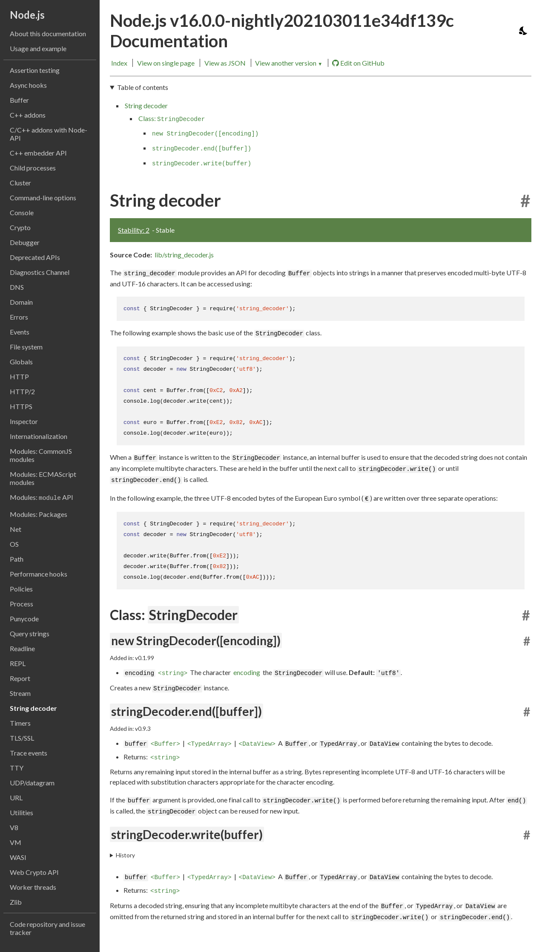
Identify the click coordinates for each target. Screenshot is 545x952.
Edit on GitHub (358, 63)
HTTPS (21, 406)
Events (19, 332)
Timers (20, 723)
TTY (16, 768)
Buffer (19, 100)
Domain (21, 302)
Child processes (33, 168)
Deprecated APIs (35, 257)
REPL (18, 663)
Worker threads (33, 887)
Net (15, 529)
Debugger (25, 242)
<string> (172, 673)
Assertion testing (35, 70)
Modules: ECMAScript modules (43, 478)
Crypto (20, 227)
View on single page (166, 63)
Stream (20, 693)
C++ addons (28, 115)
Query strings (29, 633)
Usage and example (38, 48)
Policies (21, 589)
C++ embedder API (38, 153)
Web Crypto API (34, 872)
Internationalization (38, 436)
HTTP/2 (22, 391)
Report (20, 678)
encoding (246, 672)
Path (16, 559)
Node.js (27, 15)
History (125, 855)
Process (21, 604)
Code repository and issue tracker (47, 928)
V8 (14, 827)
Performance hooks (38, 574)
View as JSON (225, 63)
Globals (21, 362)
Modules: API (41, 497)
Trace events (28, 753)
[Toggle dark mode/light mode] (523, 30)
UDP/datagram (32, 783)
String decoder (33, 708)
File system (26, 347)
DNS (17, 287)
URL (16, 797)
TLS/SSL (22, 738)
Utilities (21, 812)
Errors (19, 317)
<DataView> (257, 744)
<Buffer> (165, 744)
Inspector (24, 421)
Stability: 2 (133, 230)
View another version (288, 63)
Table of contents (142, 87)
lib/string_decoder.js (184, 255)
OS (14, 544)
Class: (171, 118)
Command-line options (43, 197)
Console (22, 212)
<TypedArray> (209, 744)
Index (119, 63)
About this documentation (48, 33)
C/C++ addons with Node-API (48, 134)
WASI (18, 857)
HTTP (19, 376)
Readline (22, 648)
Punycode (24, 618)
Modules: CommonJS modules (41, 455)
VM (15, 842)
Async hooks (28, 85)
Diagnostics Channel (39, 272)
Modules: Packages (38, 514)
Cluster (20, 183)
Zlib (16, 902)
